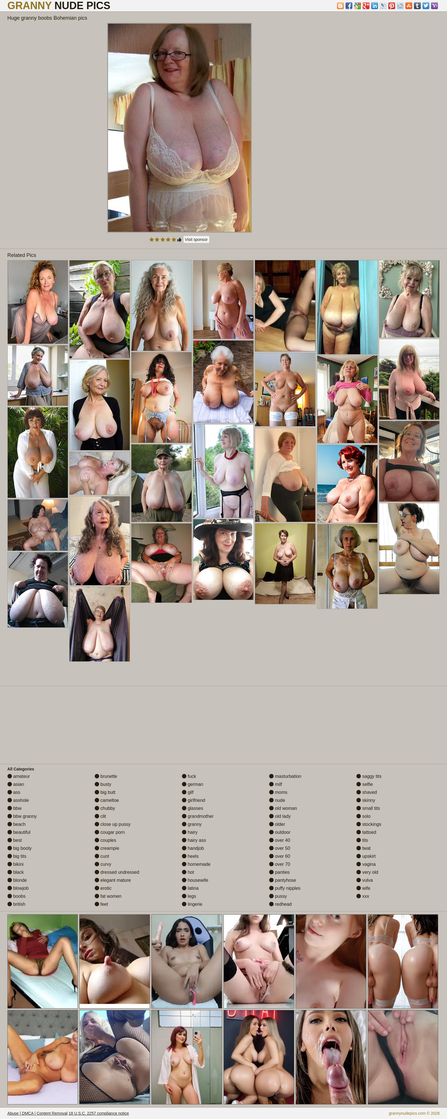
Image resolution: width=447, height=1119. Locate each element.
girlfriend (193, 800)
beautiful (19, 832)
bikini (15, 864)
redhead (280, 904)
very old (367, 872)
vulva (364, 880)
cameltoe (107, 800)
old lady (280, 816)
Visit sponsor (196, 239)
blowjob (18, 888)
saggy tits (368, 776)
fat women (108, 896)
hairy (190, 832)
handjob (193, 848)
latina (190, 888)
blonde (17, 880)
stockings (368, 824)
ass (13, 792)
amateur (18, 776)
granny (192, 824)
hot (188, 872)
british (16, 904)
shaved (366, 792)
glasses (192, 808)
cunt (102, 856)
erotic (103, 888)
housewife (195, 880)
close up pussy (113, 824)
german (192, 784)
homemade (196, 864)
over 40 (279, 840)
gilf (188, 792)
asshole (18, 800)
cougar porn (110, 832)
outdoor (279, 832)
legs (189, 896)
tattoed (366, 832)
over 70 (279, 864)
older (277, 824)
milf (275, 784)
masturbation (285, 776)
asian (15, 784)
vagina (366, 864)
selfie (364, 784)
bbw (14, 808)
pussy (278, 896)
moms (278, 792)
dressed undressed (117, 872)
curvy (103, 864)
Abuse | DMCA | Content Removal (37, 1113)
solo (363, 816)
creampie (107, 848)
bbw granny (22, 816)
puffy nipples (284, 888)
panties (279, 872)
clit (100, 816)
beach (16, 824)
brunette (106, 776)
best (14, 840)
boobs (16, 896)
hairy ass (194, 840)
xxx (362, 896)
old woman (283, 808)
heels (190, 856)
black (15, 872)
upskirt (366, 856)
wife (363, 888)
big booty (19, 848)
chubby (105, 808)
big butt (105, 792)
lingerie (192, 904)
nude (277, 800)
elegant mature (113, 880)
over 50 (279, 848)
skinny (365, 800)
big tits (17, 856)
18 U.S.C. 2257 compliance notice (99, 1113)
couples (105, 840)
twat (363, 848)
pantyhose (282, 880)
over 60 (279, 856)
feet (101, 904)
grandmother (198, 816)
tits (362, 840)
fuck (189, 776)
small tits (368, 808)
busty (103, 784)
